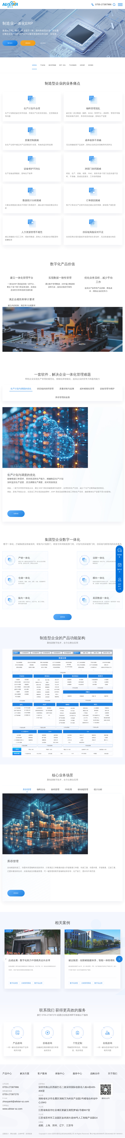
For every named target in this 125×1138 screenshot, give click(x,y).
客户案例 (42, 1071)
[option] (62, 33)
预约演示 (11, 43)
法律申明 (21, 1131)
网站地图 (13, 1131)
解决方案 (24, 1071)
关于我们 (112, 1071)
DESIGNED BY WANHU (113, 1131)
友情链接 (29, 1131)
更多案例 (49, 43)
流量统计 (5, 1131)
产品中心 (7, 1071)
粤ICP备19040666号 (97, 1131)
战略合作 (95, 1071)
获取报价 (31, 43)
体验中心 (59, 1071)
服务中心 (77, 1071)
